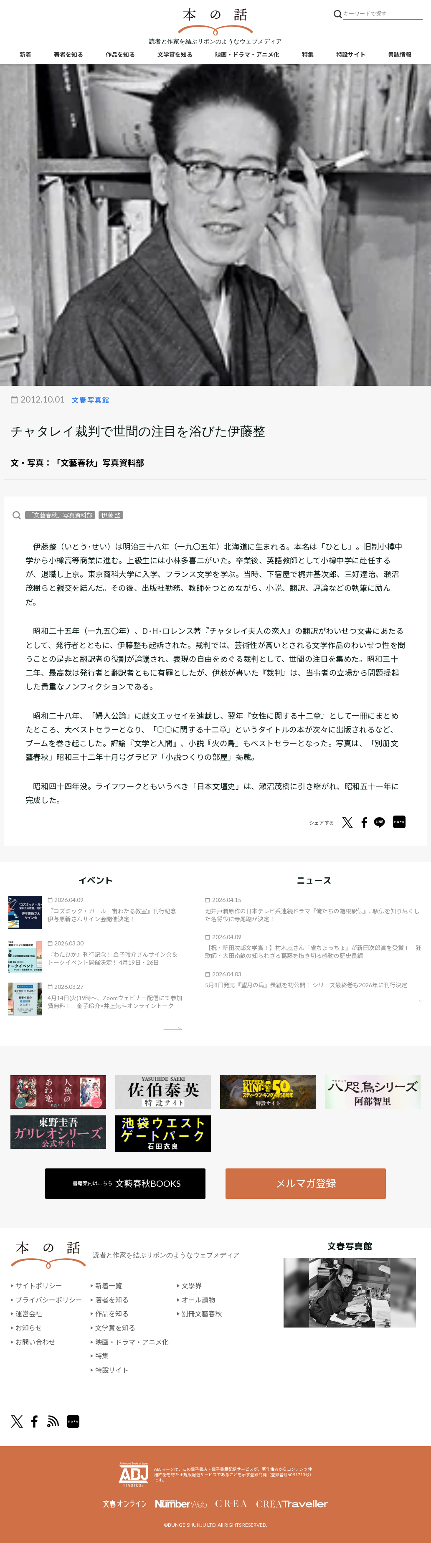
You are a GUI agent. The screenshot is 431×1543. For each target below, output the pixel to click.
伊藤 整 (110, 515)
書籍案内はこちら (127, 1183)
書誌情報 (399, 54)
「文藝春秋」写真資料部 (98, 463)
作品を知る (120, 54)
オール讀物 (198, 1300)
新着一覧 (108, 1286)
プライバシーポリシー (48, 1300)
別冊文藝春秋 (202, 1314)
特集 (308, 54)
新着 (25, 54)
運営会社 (28, 1314)
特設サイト (350, 54)
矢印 (173, 1028)
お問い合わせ (35, 1342)
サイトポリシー (38, 1286)
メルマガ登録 (306, 1183)
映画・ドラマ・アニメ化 (247, 54)
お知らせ (28, 1328)
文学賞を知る (175, 54)
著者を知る (68, 54)
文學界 (192, 1286)
